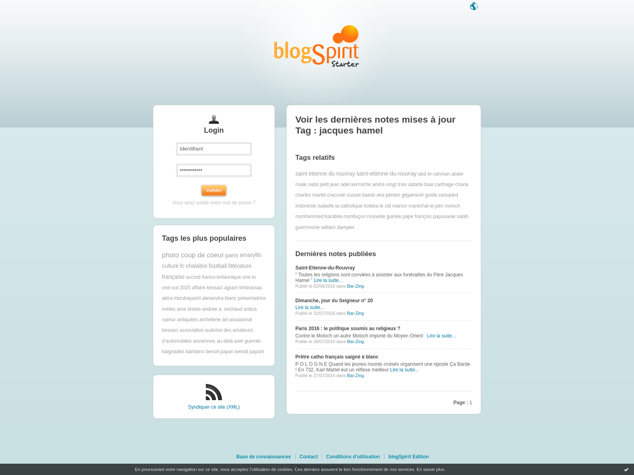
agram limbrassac (243, 288)
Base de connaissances (263, 457)
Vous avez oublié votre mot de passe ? (214, 203)
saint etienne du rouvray (325, 174)
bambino (195, 351)
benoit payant (249, 351)
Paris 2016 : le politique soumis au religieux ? (348, 328)
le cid (385, 206)
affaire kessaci (207, 288)
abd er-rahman (434, 174)
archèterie (210, 319)
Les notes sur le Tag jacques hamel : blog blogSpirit (317, 45)
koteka (371, 206)
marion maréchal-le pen (417, 206)
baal (428, 184)
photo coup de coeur (193, 255)
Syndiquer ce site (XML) (214, 407)
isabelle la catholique (339, 206)
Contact (309, 457)
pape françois (416, 216)
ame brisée (189, 309)
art (225, 319)
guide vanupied (441, 195)
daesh (368, 195)
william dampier (338, 227)
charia (462, 184)
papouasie (444, 216)
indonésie (306, 206)
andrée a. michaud (222, 309)
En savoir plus (430, 469)
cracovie (336, 195)
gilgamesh (413, 195)
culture (170, 266)
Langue (475, 7)
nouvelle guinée (384, 216)
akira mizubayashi (181, 298)
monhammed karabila (319, 216)
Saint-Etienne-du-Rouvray (325, 268)
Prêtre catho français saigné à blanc (337, 357)
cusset (354, 195)
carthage (444, 184)
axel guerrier (247, 341)
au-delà (225, 341)
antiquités (187, 319)
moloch (453, 206)
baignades (173, 351)
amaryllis (251, 255)
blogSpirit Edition (409, 457)
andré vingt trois (389, 184)
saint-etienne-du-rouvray (386, 174)
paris (232, 255)
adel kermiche (356, 184)
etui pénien (388, 195)
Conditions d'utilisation (353, 457)
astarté (415, 184)
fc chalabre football (203, 266)
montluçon (354, 216)
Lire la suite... (328, 280)
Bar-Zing (355, 286)
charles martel (311, 195)
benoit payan (220, 351)
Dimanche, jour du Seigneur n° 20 (334, 300)
